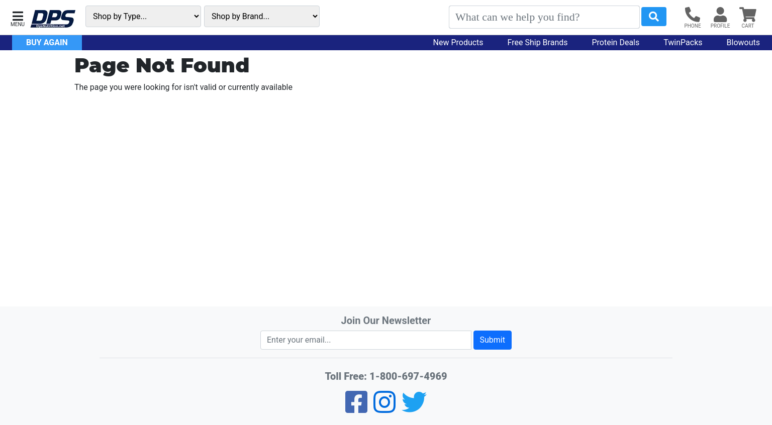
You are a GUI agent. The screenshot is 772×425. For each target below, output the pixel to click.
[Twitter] (414, 408)
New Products (458, 42)
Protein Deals (616, 42)
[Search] (544, 17)
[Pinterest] (384, 408)
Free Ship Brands (538, 42)
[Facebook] (356, 408)
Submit (492, 340)
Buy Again (47, 42)
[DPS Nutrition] (52, 19)
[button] (17, 18)
